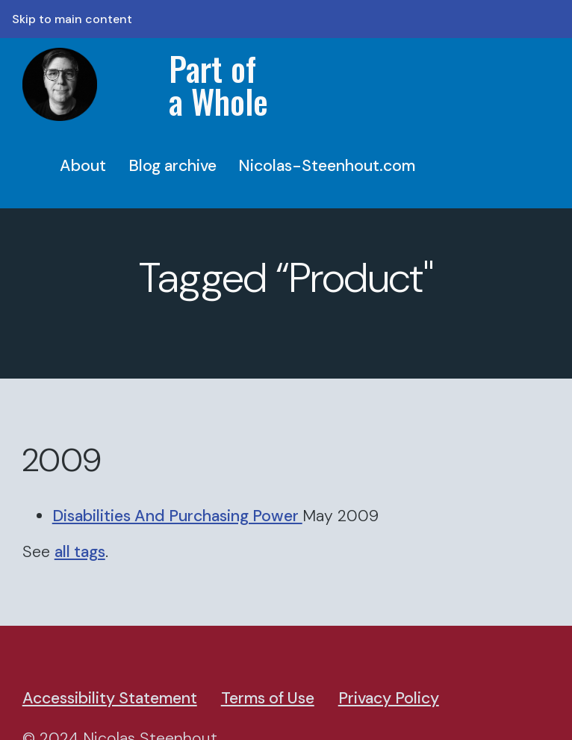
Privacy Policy (388, 698)
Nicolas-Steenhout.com (326, 165)
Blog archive (172, 165)
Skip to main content (72, 19)
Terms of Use (267, 698)
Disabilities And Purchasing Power (177, 516)
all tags (80, 551)
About (83, 165)
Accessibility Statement (109, 698)
